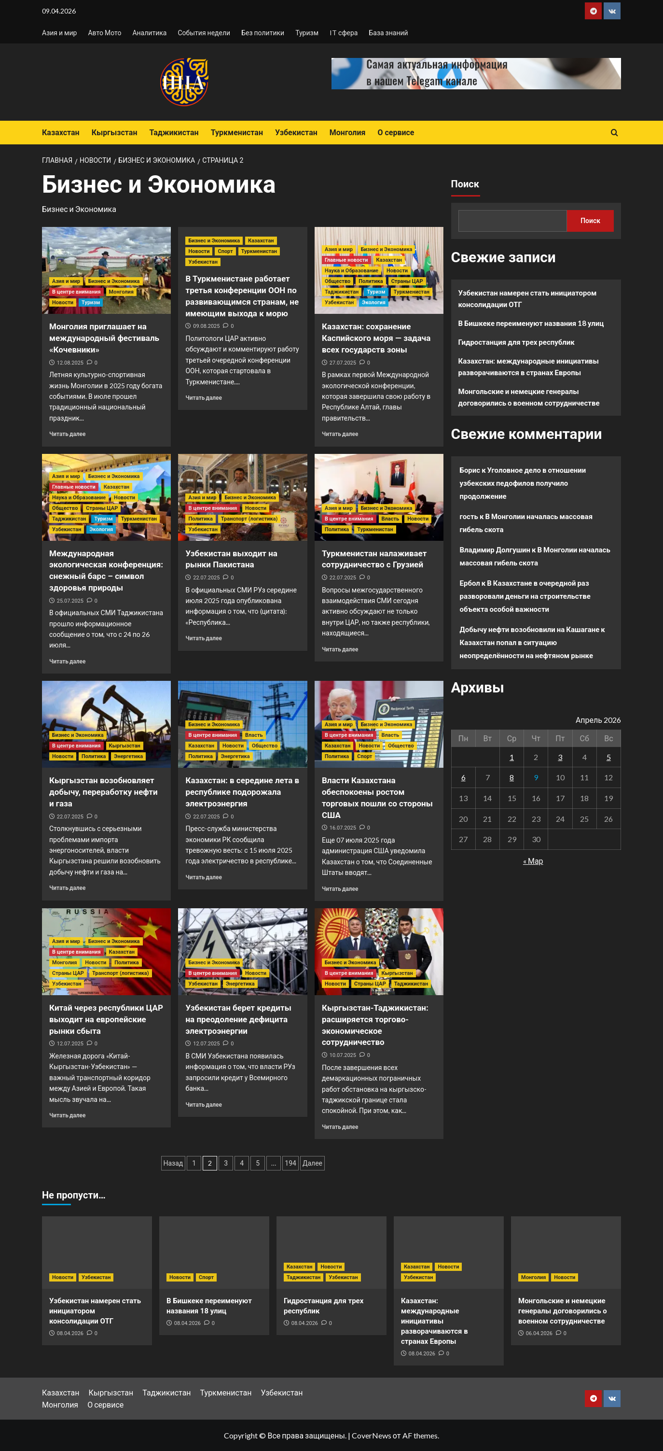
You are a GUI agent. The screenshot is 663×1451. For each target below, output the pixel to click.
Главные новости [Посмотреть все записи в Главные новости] (346, 260)
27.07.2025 (343, 363)
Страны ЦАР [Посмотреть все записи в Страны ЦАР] (407, 281)
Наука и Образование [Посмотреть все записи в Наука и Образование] (351, 271)
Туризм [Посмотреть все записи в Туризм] (91, 302)
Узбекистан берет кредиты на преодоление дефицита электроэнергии (238, 1019)
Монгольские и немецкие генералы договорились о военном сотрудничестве (529, 397)
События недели (204, 32)
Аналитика (149, 32)
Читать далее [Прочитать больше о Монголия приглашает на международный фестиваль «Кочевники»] (67, 433)
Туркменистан (237, 132)
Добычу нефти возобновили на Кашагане (530, 629)
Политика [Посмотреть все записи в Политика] (371, 281)
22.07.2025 (206, 578)
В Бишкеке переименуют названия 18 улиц (531, 323)
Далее (312, 1163)
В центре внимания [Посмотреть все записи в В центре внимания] (76, 292)
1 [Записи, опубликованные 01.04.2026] (512, 756)
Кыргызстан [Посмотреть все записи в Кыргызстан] (124, 746)
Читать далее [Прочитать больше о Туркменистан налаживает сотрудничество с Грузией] (340, 649)
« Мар (533, 860)
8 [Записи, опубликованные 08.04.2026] (512, 777)
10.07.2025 (343, 1055)
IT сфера (344, 32)
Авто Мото (104, 32)
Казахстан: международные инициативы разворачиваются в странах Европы (528, 366)
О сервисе (395, 132)
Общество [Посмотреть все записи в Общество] (337, 281)
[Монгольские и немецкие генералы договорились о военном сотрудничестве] (566, 1252)
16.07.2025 (343, 828)
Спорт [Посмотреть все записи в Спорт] (225, 251)
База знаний (388, 32)
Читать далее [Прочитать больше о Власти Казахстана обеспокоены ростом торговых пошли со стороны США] (340, 888)
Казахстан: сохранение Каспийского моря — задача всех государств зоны (376, 338)
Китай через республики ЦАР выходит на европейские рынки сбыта (106, 1019)
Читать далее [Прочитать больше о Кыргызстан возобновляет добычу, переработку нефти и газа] (67, 887)
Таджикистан (173, 132)
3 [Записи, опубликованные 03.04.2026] (560, 756)
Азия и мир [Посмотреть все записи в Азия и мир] (66, 281)
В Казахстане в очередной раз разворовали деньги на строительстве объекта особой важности (525, 595)
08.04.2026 (70, 1333)
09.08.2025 (206, 326)
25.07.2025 (70, 601)
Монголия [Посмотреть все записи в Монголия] (121, 292)
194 (290, 1163)
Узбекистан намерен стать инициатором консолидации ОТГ (527, 298)
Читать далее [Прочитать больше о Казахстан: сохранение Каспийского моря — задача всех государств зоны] (340, 433)
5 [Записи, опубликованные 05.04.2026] (609, 756)
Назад (173, 1163)
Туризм (306, 32)
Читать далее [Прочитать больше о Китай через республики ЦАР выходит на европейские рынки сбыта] (67, 1115)
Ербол (470, 582)
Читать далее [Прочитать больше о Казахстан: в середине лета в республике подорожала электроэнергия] (203, 877)
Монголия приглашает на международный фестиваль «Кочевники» (104, 338)
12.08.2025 (70, 363)
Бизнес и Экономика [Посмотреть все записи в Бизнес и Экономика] (114, 281)
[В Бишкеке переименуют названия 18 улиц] (214, 1252)
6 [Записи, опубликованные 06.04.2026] (463, 777)
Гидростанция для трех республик (516, 342)
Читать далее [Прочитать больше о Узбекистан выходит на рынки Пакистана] (203, 638)
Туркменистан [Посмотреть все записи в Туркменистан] (259, 251)
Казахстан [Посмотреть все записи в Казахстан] (261, 241)
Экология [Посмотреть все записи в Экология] (374, 302)
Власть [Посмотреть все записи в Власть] (391, 519)
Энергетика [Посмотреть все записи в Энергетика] (128, 756)
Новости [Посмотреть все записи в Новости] (62, 302)
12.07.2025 (70, 1044)
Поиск (465, 184)
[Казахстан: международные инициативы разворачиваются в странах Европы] (449, 1252)
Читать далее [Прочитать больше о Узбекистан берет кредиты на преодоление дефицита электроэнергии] (203, 1104)
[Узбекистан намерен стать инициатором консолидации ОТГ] (97, 1252)
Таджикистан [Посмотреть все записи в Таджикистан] (342, 292)
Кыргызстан (115, 132)
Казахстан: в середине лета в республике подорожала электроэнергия (242, 791)
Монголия (348, 132)
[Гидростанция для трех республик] (331, 1252)
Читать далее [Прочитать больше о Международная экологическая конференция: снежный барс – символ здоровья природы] (67, 661)
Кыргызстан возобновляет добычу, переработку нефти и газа (103, 791)
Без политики (262, 32)
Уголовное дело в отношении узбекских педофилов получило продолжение (523, 482)
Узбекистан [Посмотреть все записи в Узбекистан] (202, 262)
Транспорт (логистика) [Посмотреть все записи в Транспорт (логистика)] (249, 519)
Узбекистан (296, 132)
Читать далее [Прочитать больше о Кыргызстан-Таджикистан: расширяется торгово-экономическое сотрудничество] (340, 1126)
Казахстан (61, 132)
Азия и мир (59, 32)
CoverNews (371, 1435)
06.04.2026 (539, 1333)
